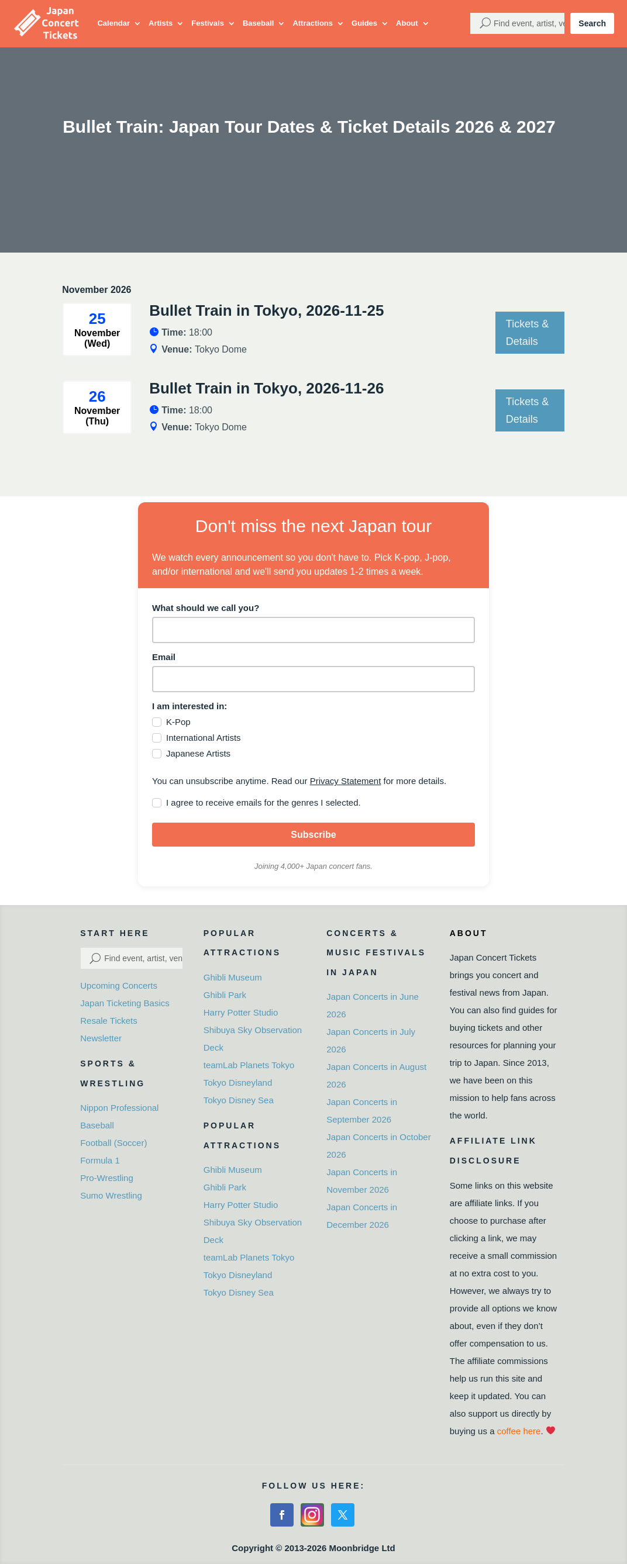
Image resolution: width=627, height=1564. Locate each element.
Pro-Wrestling (106, 1178)
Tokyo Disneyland (238, 1082)
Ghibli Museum (233, 977)
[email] (313, 679)
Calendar (113, 23)
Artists (161, 23)
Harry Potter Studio (241, 1012)
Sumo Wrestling (111, 1195)
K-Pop (178, 722)
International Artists (203, 738)
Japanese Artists (198, 753)
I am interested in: (189, 706)
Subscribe (313, 835)
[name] (313, 630)
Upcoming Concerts (118, 985)
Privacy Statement (345, 781)
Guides (364, 23)
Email (163, 657)
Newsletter (101, 1038)
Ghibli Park (225, 995)
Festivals (207, 23)
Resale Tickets (108, 1021)
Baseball (258, 23)
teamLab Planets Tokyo (249, 1065)
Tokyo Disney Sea (239, 1100)
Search (592, 23)
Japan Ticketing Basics (125, 1003)
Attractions (312, 23)
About (407, 23)
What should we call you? (205, 608)
